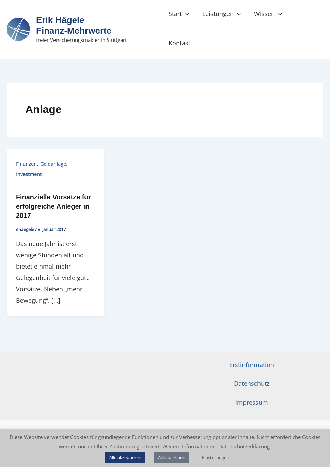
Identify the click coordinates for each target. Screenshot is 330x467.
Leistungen (223, 19)
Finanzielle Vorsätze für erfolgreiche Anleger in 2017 (54, 188)
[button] (188, 19)
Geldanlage (53, 146)
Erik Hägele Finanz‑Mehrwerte (74, 16)
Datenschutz (251, 365)
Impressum (251, 384)
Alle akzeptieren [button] (125, 457)
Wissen (269, 19)
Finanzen (26, 146)
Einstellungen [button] (215, 457)
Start (182, 19)
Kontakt (306, 19)
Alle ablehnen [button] (171, 457)
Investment (29, 157)
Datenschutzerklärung (244, 446)
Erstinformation (251, 346)
